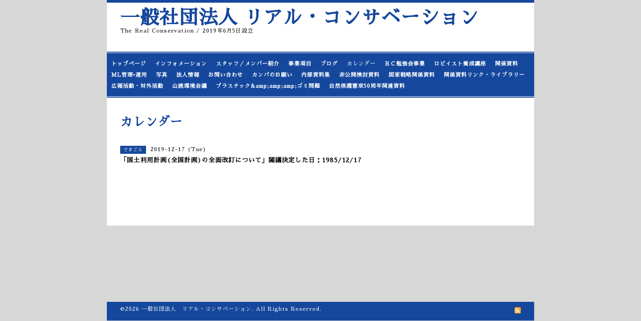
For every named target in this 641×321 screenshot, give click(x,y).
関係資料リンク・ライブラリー (484, 75)
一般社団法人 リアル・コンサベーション (299, 17)
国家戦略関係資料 (412, 75)
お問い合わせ (225, 75)
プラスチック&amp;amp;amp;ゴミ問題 (268, 86)
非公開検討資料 (359, 75)
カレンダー (361, 63)
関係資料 (506, 63)
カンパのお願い (272, 75)
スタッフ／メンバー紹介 (248, 63)
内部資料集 (315, 75)
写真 (161, 75)
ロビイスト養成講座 (460, 63)
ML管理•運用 (129, 75)
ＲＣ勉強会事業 (405, 63)
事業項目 (300, 63)
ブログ (329, 63)
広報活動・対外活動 (137, 86)
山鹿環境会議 (189, 86)
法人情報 (187, 75)
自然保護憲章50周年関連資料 (367, 86)
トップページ (128, 63)
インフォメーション (181, 63)
